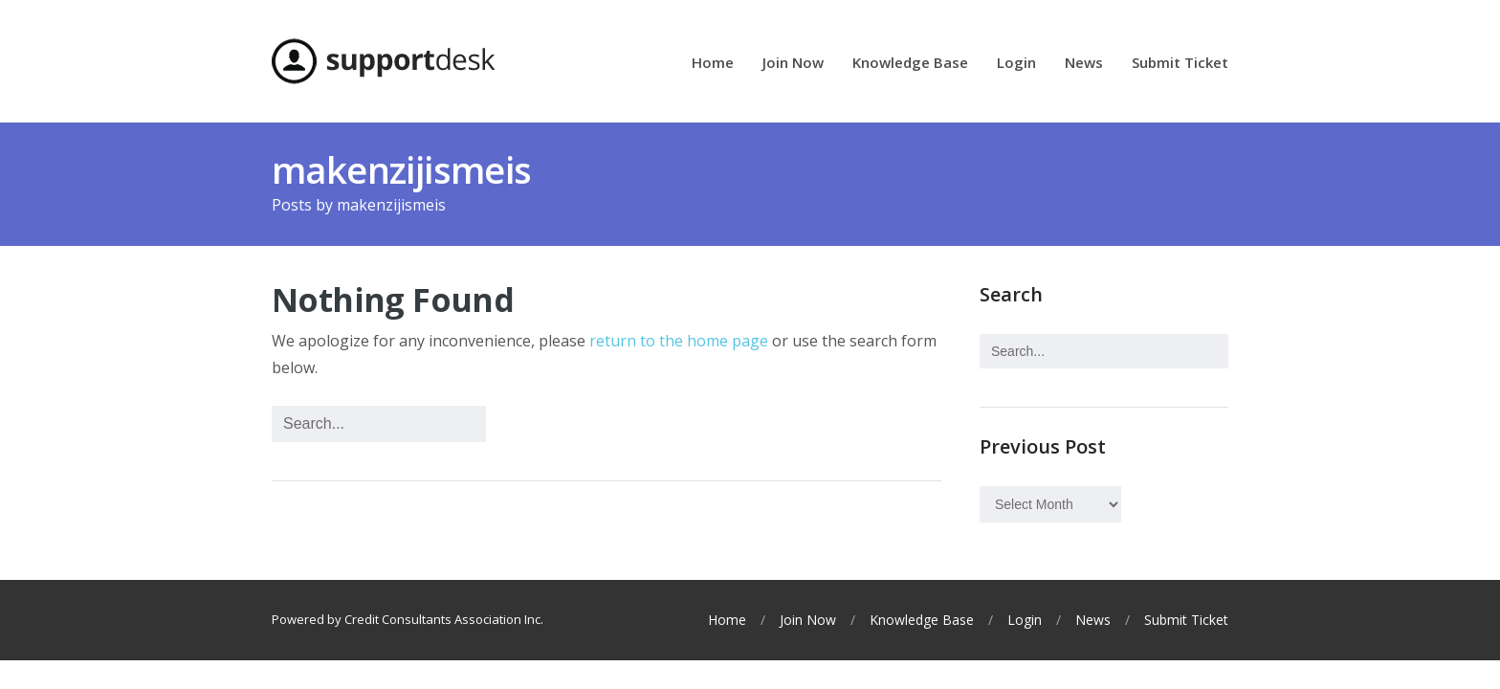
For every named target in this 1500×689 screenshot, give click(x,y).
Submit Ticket (1180, 64)
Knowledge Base (910, 64)
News (1084, 64)
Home (713, 64)
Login (1016, 64)
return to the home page (678, 340)
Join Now (793, 64)
